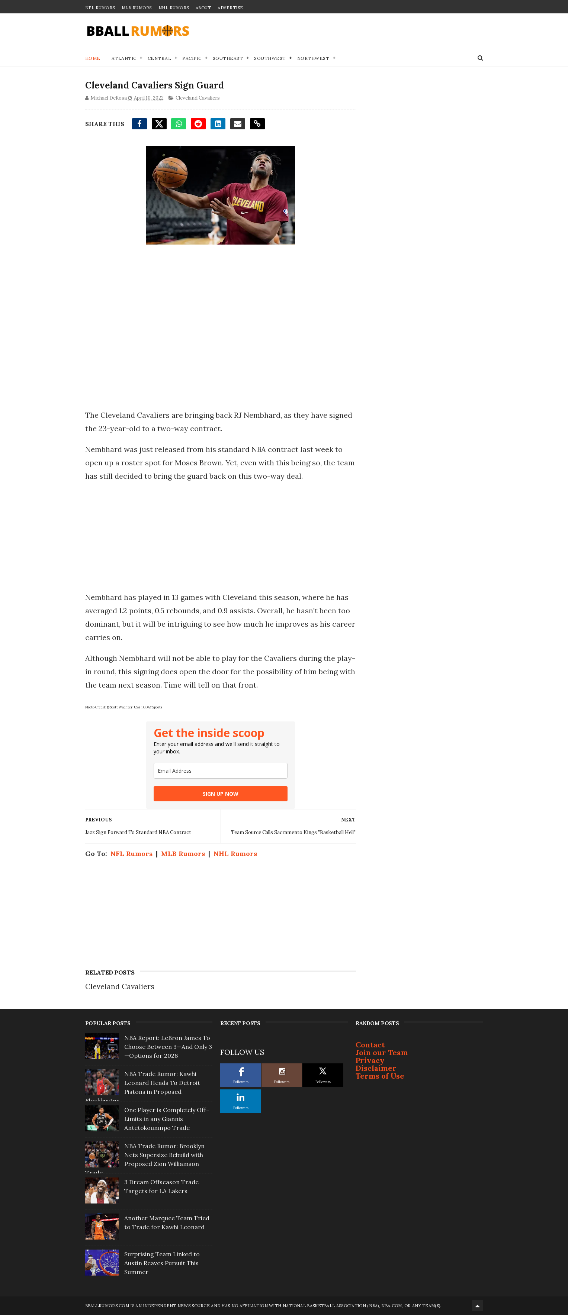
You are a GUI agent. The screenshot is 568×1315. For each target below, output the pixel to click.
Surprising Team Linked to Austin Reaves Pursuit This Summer (162, 1263)
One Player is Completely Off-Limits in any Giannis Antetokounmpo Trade (166, 1118)
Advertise (230, 7)
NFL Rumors (100, 7)
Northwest (313, 58)
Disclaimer (376, 1068)
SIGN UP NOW (220, 793)
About (203, 7)
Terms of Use (380, 1075)
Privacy (370, 1060)
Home (92, 58)
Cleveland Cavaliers (198, 98)
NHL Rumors (173, 7)
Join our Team (382, 1052)
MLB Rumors (137, 7)
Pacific (192, 58)
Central (159, 58)
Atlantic (124, 58)
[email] (221, 771)
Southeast (228, 58)
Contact (370, 1044)
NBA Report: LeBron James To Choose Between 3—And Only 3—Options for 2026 (168, 1046)
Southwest (270, 58)
